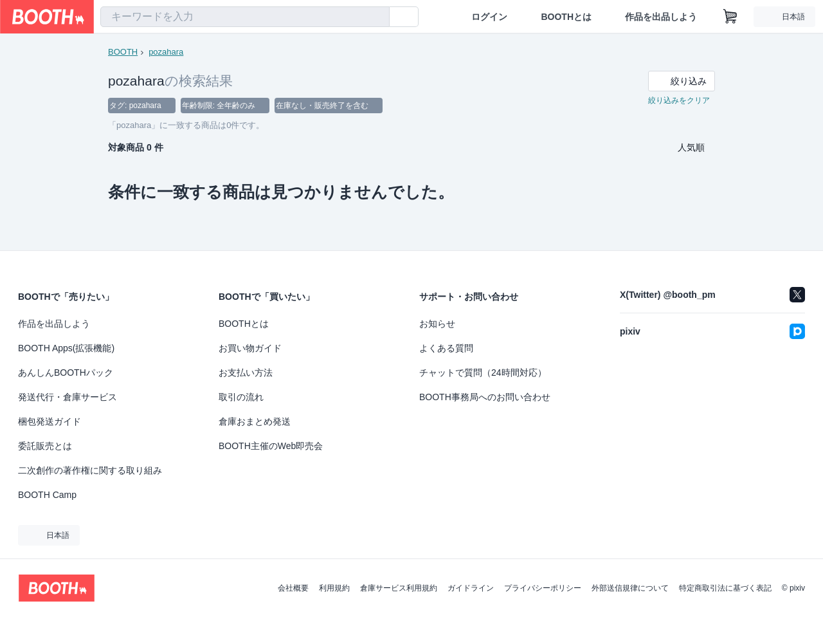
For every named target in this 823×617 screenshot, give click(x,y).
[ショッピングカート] (730, 16)
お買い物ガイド (250, 348)
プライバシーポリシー (542, 588)
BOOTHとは (566, 16)
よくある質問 (446, 348)
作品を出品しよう (661, 16)
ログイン (489, 16)
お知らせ (437, 323)
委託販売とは (45, 446)
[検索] (376, 17)
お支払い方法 (246, 372)
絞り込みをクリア (679, 100)
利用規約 (334, 588)
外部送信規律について (630, 588)
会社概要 (293, 588)
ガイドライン (471, 588)
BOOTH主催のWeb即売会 (271, 446)
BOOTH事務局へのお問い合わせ (484, 397)
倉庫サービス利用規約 (398, 588)
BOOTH (123, 52)
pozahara (166, 52)
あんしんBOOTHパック (65, 372)
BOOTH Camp (47, 495)
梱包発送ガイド (49, 421)
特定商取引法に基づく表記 (725, 588)
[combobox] (245, 16)
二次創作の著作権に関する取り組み (90, 470)
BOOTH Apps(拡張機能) (66, 348)
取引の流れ (241, 397)
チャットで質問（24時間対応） (483, 372)
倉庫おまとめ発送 (255, 421)
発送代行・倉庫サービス (67, 397)
